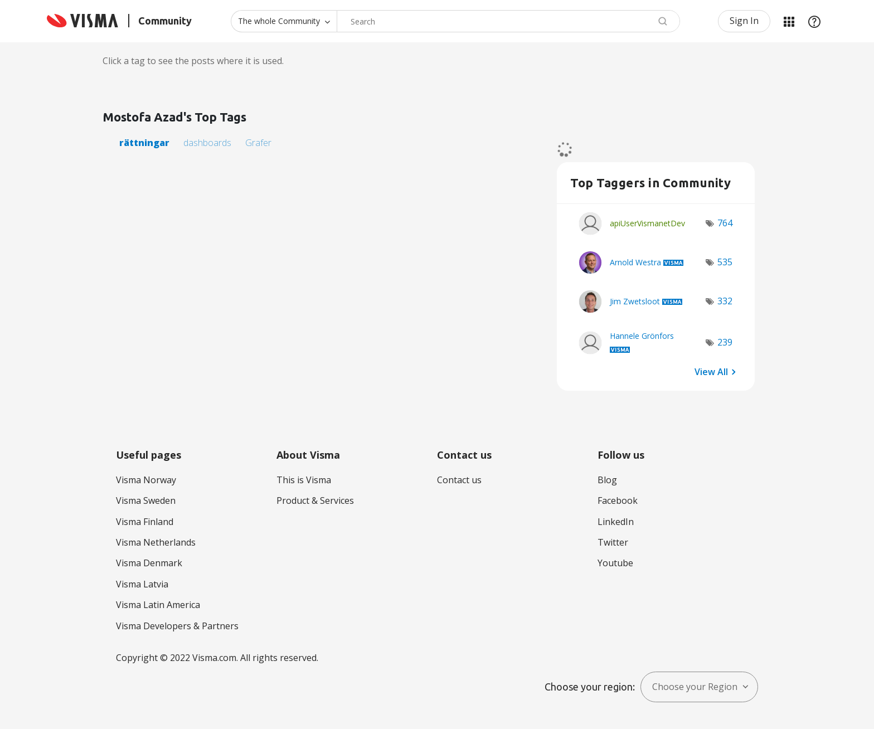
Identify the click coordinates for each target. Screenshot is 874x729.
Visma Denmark (149, 563)
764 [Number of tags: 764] (724, 223)
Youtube (615, 563)
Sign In (744, 20)
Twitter (613, 542)
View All (711, 372)
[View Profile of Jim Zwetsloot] (635, 301)
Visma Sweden (146, 500)
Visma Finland (144, 522)
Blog (607, 480)
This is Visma (303, 480)
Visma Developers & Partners (177, 626)
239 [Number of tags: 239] (724, 342)
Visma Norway (146, 480)
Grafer (258, 143)
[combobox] (508, 21)
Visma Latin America (158, 605)
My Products (789, 21)
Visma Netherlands (156, 542)
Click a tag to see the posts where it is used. (193, 61)
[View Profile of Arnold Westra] (635, 262)
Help (814, 21)
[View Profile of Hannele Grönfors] (642, 336)
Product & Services (315, 500)
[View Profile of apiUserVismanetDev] (647, 223)
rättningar (144, 143)
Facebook (618, 500)
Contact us (459, 480)
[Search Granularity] (284, 21)
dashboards (207, 143)
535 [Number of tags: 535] (724, 262)
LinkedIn (616, 522)
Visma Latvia (142, 584)
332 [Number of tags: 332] (724, 301)
